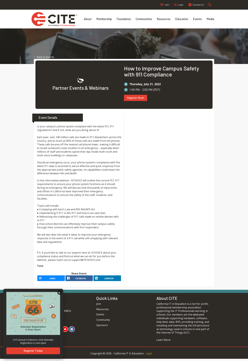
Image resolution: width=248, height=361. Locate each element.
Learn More (163, 342)
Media (210, 19)
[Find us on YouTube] (65, 331)
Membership (104, 19)
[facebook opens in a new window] (79, 279)
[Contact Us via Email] (72, 331)
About (88, 19)
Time (40, 266)
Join (98, 306)
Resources (163, 19)
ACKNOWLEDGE (59, 292)
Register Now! (135, 98)
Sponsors (102, 327)
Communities (144, 19)
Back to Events (44, 57)
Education (181, 19)
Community (103, 322)
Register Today (33, 350)
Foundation (124, 19)
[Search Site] (210, 5)
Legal (149, 355)
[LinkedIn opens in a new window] (107, 279)
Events (197, 19)
